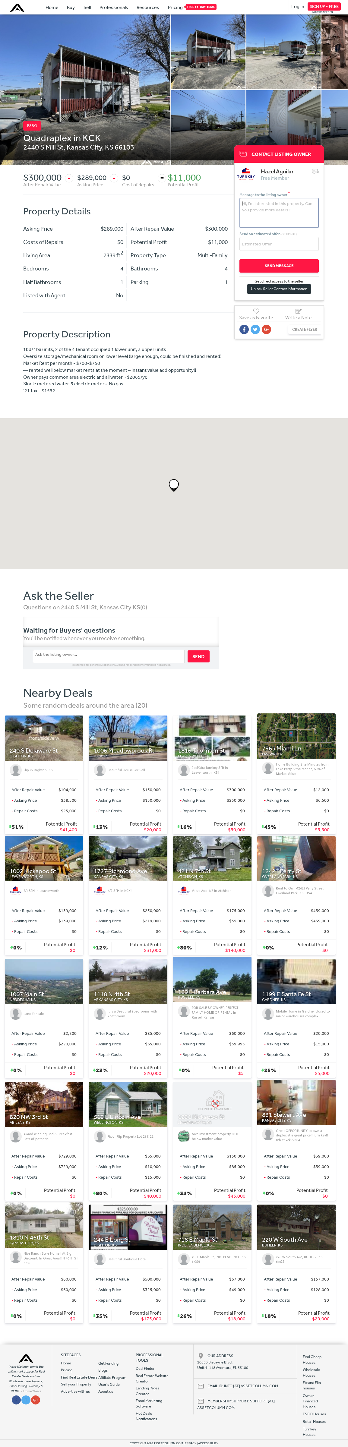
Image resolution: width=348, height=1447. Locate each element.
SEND (198, 656)
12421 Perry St (282, 871)
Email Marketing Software (149, 1403)
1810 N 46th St (29, 1237)
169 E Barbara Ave (202, 992)
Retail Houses (314, 1421)
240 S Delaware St (34, 750)
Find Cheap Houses (312, 1359)
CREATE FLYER (304, 329)
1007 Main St (27, 994)
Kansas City (84, 147)
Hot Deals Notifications (146, 1416)
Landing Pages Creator (147, 1390)
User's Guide (109, 1384)
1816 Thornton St (201, 750)
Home (52, 7)
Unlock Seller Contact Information (279, 288)
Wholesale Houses (311, 1372)
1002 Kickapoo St (33, 871)
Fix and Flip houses (312, 1385)
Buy (71, 7)
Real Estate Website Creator (152, 1378)
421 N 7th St (194, 871)
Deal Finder (145, 1368)
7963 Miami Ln (281, 748)
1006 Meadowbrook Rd (125, 750)
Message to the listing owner (264, 194)
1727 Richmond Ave (120, 871)
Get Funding (108, 1363)
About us (105, 1391)
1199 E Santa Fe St (286, 994)
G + (35, 1400)
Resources (148, 7)
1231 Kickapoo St (201, 1117)
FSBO (32, 125)
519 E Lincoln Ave (117, 1117)
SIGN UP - (324, 6)
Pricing (175, 7)
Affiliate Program (112, 1377)
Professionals (114, 7)
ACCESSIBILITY (208, 1443)
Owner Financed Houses (310, 1401)
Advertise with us (75, 1391)
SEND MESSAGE (279, 265)
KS (109, 147)
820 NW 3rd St (29, 1117)
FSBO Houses (314, 1414)
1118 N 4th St (112, 994)
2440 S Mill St (43, 147)
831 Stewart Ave (284, 1115)
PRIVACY (190, 1443)
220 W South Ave (285, 1240)
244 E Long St (112, 1240)
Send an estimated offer (268, 233)
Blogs (103, 1370)
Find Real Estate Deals (79, 1377)
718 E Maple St (197, 1240)
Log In (297, 6)
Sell (87, 7)
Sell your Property (76, 1384)
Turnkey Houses (309, 1431)
